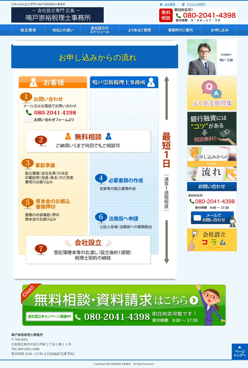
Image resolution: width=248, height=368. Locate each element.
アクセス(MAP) (196, 4)
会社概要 (170, 4)
